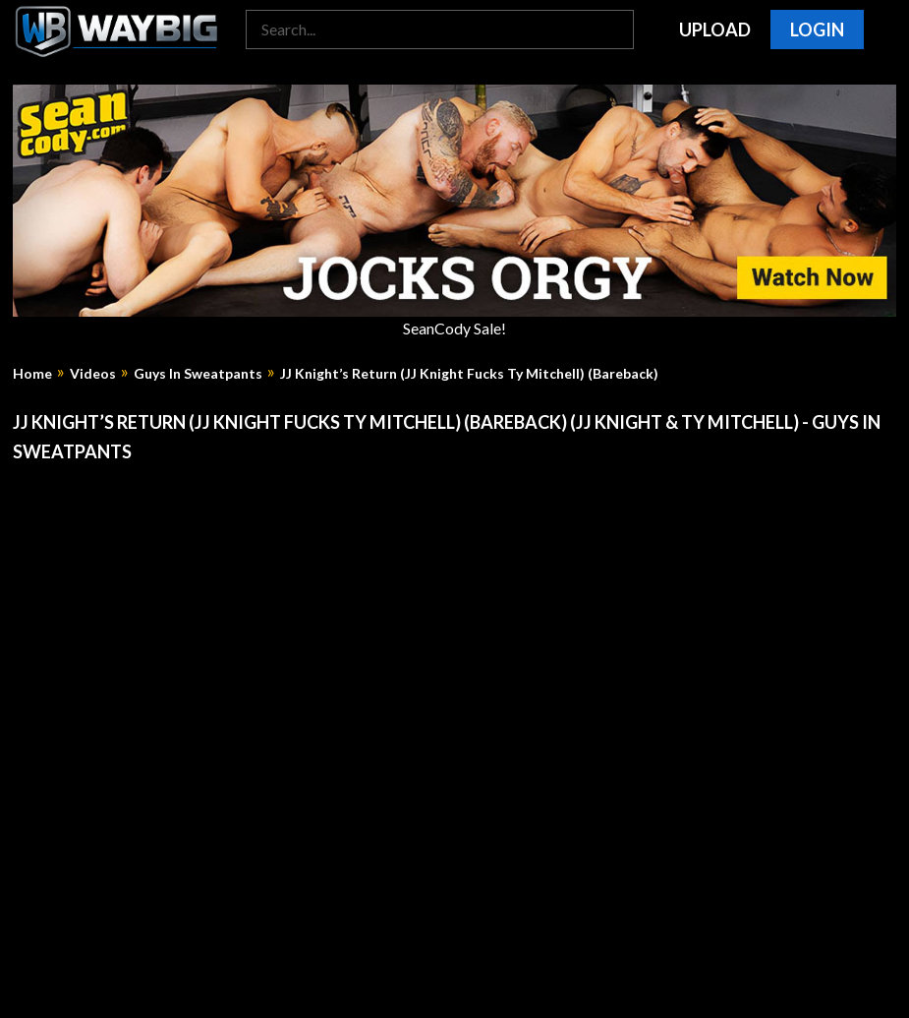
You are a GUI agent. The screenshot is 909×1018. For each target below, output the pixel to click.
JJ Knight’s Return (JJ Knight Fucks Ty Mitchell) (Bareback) (469, 374)
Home (32, 374)
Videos (93, 374)
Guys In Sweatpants (198, 374)
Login (817, 29)
